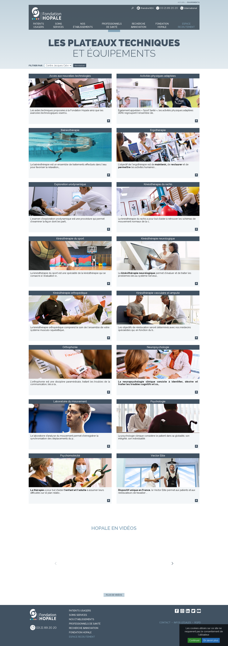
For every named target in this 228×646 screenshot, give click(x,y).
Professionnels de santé (84, 623)
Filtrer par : (36, 65)
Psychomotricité (70, 455)
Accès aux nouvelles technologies (70, 75)
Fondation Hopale (80, 632)
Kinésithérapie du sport (70, 238)
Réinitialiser (80, 65)
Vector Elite (158, 455)
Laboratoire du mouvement (70, 401)
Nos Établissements (81, 619)
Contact (164, 622)
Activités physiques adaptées (158, 75)
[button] (38, 25)
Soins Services (78, 615)
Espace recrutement (82, 636)
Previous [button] (55, 562)
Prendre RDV (147, 8)
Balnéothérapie (70, 130)
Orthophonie (70, 347)
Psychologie (157, 401)
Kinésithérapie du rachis (158, 184)
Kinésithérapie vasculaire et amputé (158, 292)
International (190, 8)
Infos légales (182, 622)
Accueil (181, 2)
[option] (114, 562)
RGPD (197, 622)
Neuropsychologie (158, 347)
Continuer (194, 640)
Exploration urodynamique (70, 184)
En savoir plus (211, 640)
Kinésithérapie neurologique (158, 238)
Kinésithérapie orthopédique (70, 292)
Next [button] (172, 562)
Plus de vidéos (114, 595)
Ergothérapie (158, 130)
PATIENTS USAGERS (80, 610)
